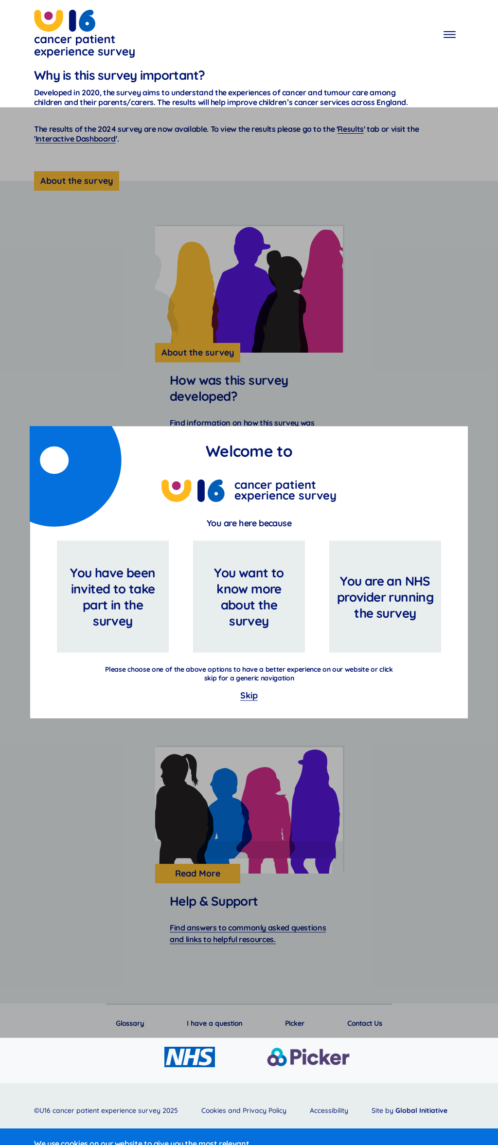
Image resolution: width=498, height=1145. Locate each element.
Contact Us (364, 1023)
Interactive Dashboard (76, 138)
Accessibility (329, 1110)
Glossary (130, 1023)
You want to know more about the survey (249, 597)
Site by (409, 1110)
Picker (294, 1023)
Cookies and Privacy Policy (243, 1110)
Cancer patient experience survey (85, 35)
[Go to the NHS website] (189, 1057)
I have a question (214, 1023)
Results (350, 129)
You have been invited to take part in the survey (112, 597)
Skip (249, 695)
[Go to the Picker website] (308, 1057)
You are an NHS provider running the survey (385, 597)
